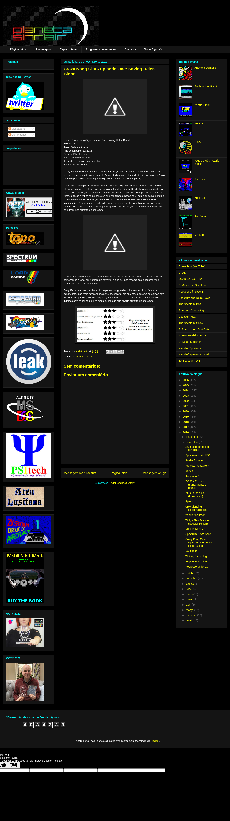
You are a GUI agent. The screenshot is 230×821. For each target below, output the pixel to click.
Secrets (199, 123)
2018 (186, 421)
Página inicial (18, 49)
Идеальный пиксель (191, 291)
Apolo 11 (200, 197)
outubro (191, 573)
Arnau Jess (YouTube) (192, 266)
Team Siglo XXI (153, 49)
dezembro (192, 436)
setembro (192, 578)
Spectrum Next (187, 316)
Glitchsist (200, 179)
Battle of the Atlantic (206, 86)
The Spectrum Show (191, 323)
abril (189, 604)
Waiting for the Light (197, 556)
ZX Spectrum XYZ (189, 360)
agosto (190, 583)
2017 (186, 427)
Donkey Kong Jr (195, 528)
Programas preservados (101, 49)
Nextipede (191, 550)
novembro (192, 442)
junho (189, 594)
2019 (186, 416)
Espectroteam (69, 49)
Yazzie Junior (202, 104)
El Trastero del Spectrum (193, 335)
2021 (186, 406)
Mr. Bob (199, 234)
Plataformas (86, 356)
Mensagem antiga (154, 473)
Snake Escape (194, 460)
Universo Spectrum (190, 341)
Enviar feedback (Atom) (122, 482)
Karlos (189, 470)
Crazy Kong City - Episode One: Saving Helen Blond (199, 542)
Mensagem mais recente (80, 473)
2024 (186, 390)
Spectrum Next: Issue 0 (199, 534)
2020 (186, 411)
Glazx (198, 141)
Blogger (155, 740)
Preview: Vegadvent (197, 465)
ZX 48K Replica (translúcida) (194, 494)
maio (189, 599)
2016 (75, 356)
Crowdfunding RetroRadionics (196, 508)
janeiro (190, 620)
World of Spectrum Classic (194, 354)
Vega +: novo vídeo (196, 561)
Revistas (130, 49)
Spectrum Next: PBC (197, 455)
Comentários (17, 134)
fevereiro (191, 615)
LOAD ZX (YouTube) (191, 278)
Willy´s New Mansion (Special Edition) (197, 522)
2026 (186, 380)
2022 (186, 400)
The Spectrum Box (190, 304)
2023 (186, 395)
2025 (186, 385)
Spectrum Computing (191, 310)
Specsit (189, 501)
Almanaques (43, 49)
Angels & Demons (205, 67)
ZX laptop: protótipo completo (197, 448)
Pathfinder (201, 216)
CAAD (182, 272)
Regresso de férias (196, 566)
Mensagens (16, 128)
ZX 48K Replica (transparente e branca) (195, 484)
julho (189, 588)
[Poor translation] (14, 765)
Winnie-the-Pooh (195, 515)
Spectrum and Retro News (194, 297)
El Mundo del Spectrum (193, 285)
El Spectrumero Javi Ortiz (194, 329)
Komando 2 (192, 476)
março (190, 610)
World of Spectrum (190, 348)
